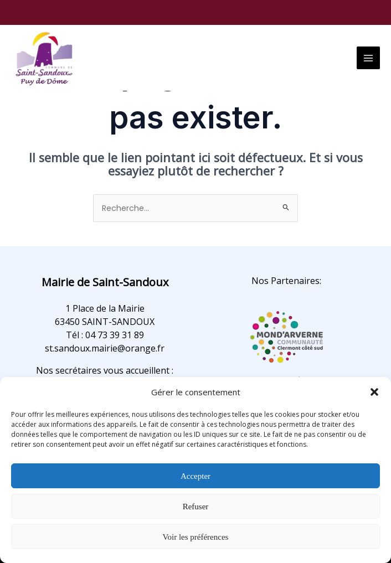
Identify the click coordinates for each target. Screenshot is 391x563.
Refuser (196, 506)
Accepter (195, 476)
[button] (374, 391)
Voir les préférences (196, 537)
